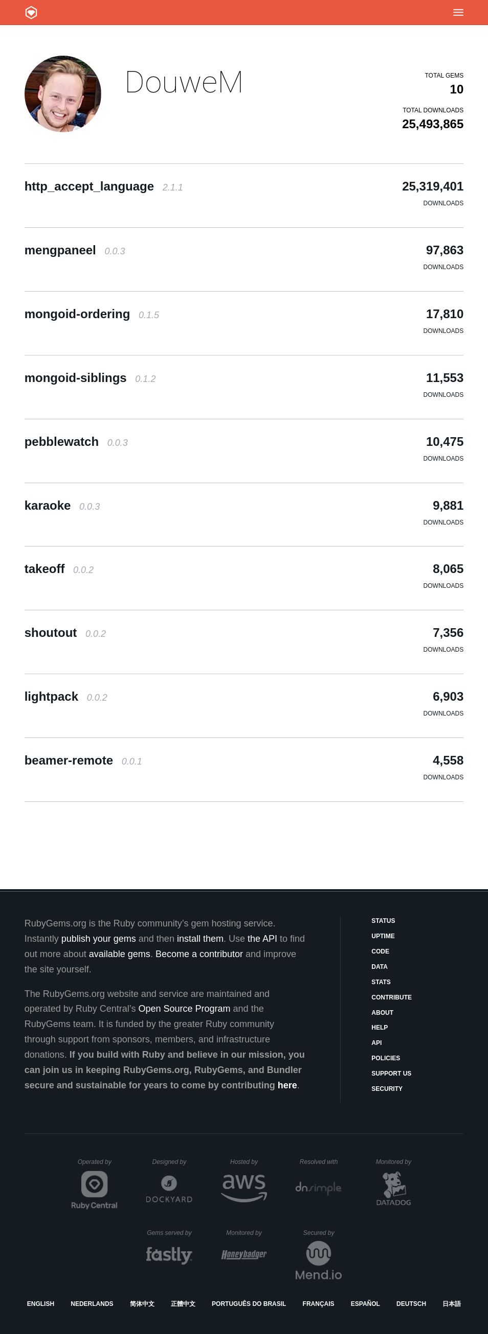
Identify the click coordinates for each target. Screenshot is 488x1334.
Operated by (98, 1165)
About (382, 1012)
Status (383, 920)
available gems (119, 954)
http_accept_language (104, 186)
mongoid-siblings (90, 378)
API (376, 1042)
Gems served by (169, 1232)
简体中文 (142, 1303)
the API (262, 939)
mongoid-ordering (92, 314)
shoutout (65, 632)
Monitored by (396, 1161)
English (40, 1303)
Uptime (382, 936)
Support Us (391, 1073)
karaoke (62, 505)
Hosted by (248, 1161)
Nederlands (92, 1303)
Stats (381, 982)
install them (200, 939)
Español (365, 1303)
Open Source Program (185, 1009)
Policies (385, 1058)
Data (379, 966)
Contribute (391, 997)
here (287, 1085)
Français (319, 1303)
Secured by (322, 1232)
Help (379, 1027)
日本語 (451, 1303)
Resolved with (321, 1161)
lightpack (66, 696)
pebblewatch (76, 441)
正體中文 (183, 1303)
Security (387, 1088)
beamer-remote (83, 760)
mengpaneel (75, 250)
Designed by (172, 1161)
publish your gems (98, 939)
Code (380, 951)
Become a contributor (199, 954)
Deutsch (411, 1303)
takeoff (59, 569)
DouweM (183, 82)
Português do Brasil (249, 1303)
